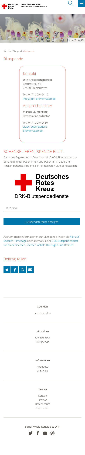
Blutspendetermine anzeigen (42, 221)
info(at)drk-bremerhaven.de (39, 98)
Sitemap (42, 400)
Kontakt (42, 395)
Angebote (42, 366)
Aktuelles (42, 371)
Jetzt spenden (43, 313)
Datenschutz (42, 404)
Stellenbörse (42, 337)
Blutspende (18, 51)
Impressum (42, 408)
